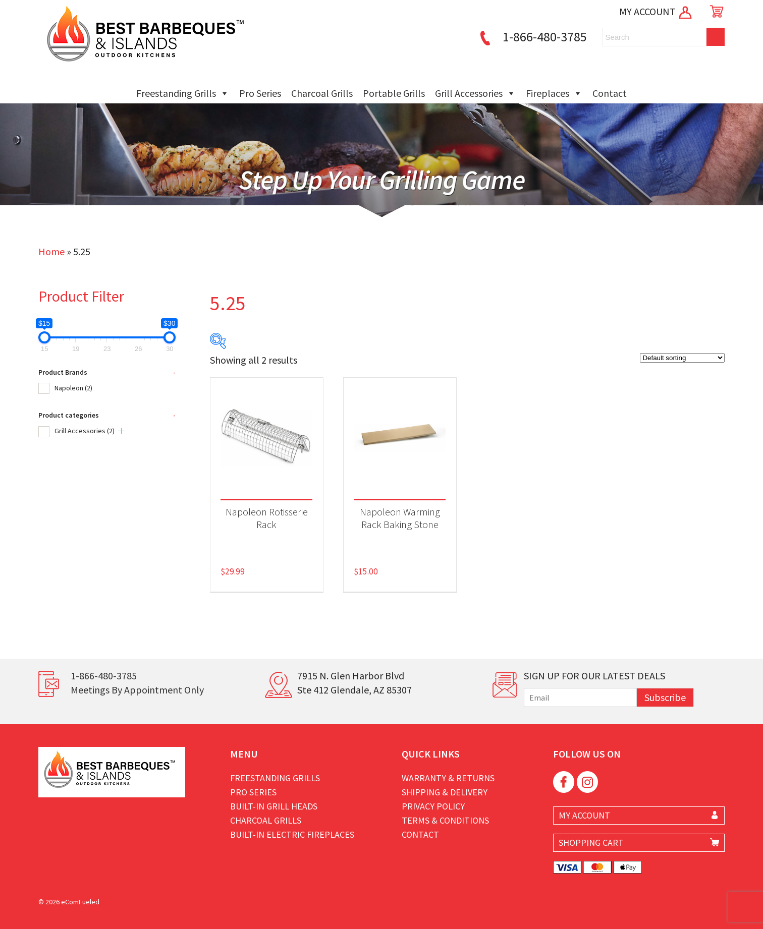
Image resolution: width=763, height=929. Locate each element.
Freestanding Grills (182, 93)
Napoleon (73, 387)
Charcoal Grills (322, 93)
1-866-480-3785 (532, 36)
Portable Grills (394, 93)
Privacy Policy (433, 806)
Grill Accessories (475, 93)
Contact (609, 93)
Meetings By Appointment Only (137, 689)
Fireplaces (554, 93)
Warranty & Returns (448, 778)
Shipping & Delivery (444, 792)
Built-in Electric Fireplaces (292, 834)
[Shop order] (682, 358)
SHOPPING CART (591, 842)
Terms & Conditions (445, 820)
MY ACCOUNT (656, 11)
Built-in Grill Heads (273, 806)
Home (51, 251)
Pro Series (260, 93)
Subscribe (665, 697)
